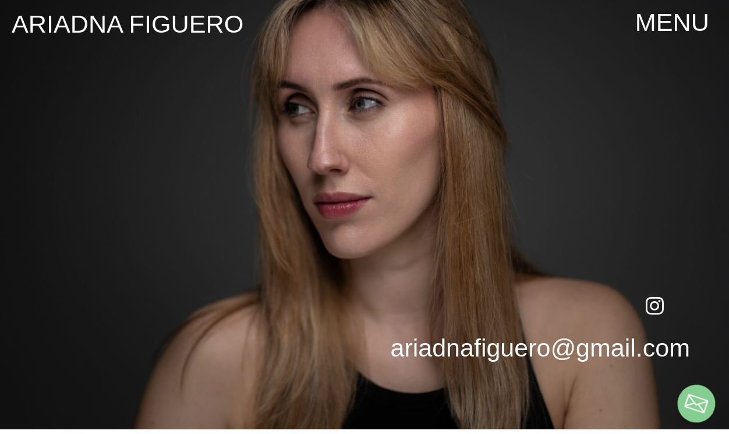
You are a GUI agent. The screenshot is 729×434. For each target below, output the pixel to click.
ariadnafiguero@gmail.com (540, 348)
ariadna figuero (127, 24)
